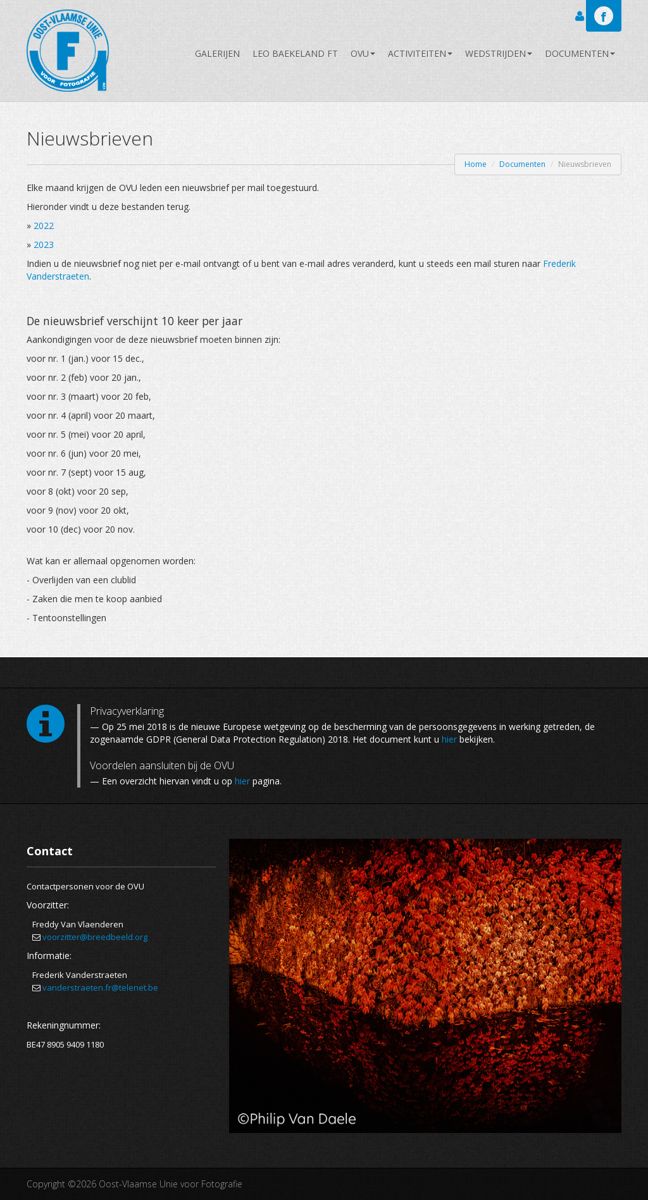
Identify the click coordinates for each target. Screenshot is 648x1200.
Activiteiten (420, 53)
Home (475, 164)
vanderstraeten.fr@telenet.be (100, 987)
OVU (363, 53)
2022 (44, 226)
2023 (44, 244)
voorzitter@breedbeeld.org (94, 937)
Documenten (580, 53)
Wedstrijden (498, 53)
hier (449, 739)
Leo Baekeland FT (295, 53)
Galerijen (217, 53)
